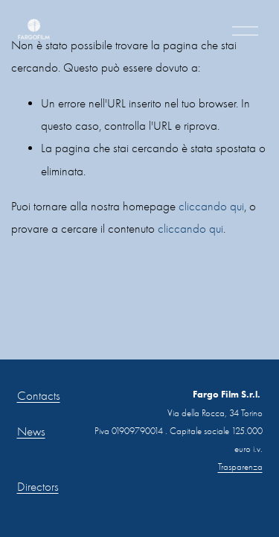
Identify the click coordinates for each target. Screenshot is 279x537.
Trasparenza (240, 466)
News (31, 431)
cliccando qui (211, 206)
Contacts (38, 396)
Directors (38, 487)
